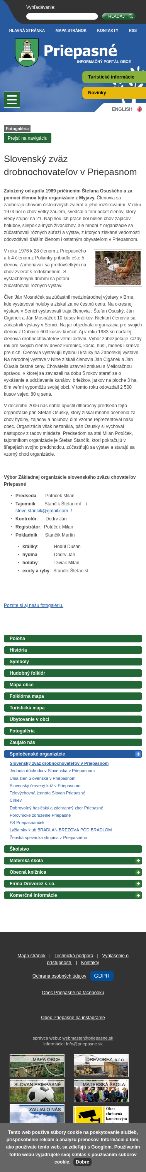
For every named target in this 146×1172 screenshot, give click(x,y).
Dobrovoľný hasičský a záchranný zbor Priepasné (56, 808)
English (122, 109)
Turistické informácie (111, 77)
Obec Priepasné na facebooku (73, 992)
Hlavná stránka (27, 30)
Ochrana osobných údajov (59, 976)
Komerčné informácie (33, 895)
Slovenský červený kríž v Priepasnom (45, 785)
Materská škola (26, 860)
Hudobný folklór (27, 673)
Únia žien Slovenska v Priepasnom (42, 778)
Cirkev (16, 800)
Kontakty (108, 30)
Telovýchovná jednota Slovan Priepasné (47, 793)
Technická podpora (73, 955)
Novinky (97, 92)
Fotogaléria (17, 128)
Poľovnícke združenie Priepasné (40, 815)
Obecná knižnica (28, 872)
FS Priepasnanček (27, 822)
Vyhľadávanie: (41, 7)
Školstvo (19, 849)
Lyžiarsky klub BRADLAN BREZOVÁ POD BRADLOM (61, 830)
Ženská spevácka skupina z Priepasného (48, 837)
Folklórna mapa (27, 696)
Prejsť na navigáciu (28, 138)
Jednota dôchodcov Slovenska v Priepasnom (52, 770)
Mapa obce (22, 684)
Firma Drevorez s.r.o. (33, 883)
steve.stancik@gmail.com (41, 510)
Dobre (82, 1162)
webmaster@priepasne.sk (87, 1038)
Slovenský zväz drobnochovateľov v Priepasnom (59, 763)
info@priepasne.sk (84, 1044)
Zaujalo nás (22, 742)
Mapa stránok (71, 30)
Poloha (17, 638)
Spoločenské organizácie (37, 754)
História (18, 650)
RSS (133, 30)
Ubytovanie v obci (29, 719)
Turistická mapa (27, 708)
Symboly (19, 661)
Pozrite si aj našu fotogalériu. (33, 605)
